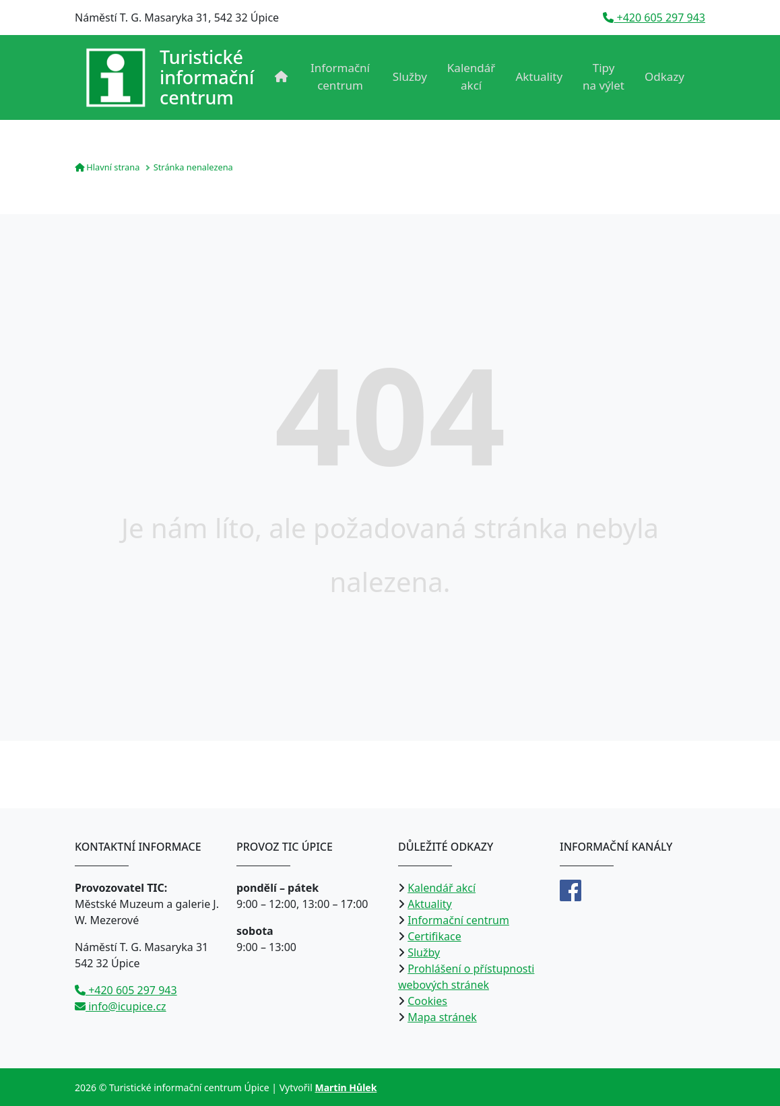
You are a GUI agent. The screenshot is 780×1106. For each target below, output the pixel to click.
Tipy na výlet (603, 76)
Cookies (427, 1001)
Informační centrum (340, 76)
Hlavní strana (107, 167)
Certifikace (434, 936)
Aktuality (538, 76)
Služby (410, 76)
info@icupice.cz (120, 1006)
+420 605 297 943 (654, 17)
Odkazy (664, 76)
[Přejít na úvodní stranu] (170, 77)
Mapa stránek (442, 1017)
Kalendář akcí (471, 76)
